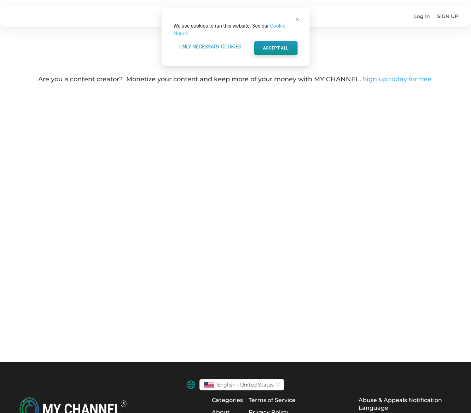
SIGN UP (447, 16)
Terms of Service (272, 400)
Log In (422, 16)
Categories (227, 400)
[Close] (297, 19)
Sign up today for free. (398, 79)
